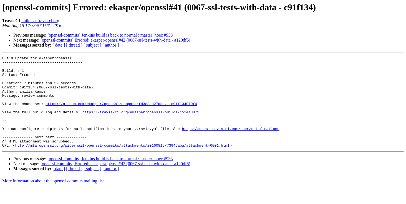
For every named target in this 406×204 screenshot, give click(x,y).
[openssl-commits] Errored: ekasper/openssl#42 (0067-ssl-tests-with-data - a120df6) (115, 40)
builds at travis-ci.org (40, 20)
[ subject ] (92, 45)
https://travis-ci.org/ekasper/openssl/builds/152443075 (140, 123)
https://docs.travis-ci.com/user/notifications (230, 143)
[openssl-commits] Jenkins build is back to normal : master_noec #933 (110, 35)
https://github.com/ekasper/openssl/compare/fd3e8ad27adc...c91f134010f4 (121, 113)
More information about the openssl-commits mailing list (53, 199)
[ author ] (110, 45)
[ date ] (58, 45)
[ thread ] (74, 45)
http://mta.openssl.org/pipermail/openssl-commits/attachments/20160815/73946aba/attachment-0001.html (122, 163)
